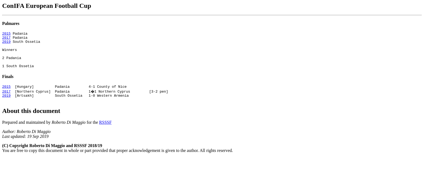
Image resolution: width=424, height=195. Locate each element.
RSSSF (105, 132)
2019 (6, 43)
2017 (6, 39)
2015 (6, 34)
